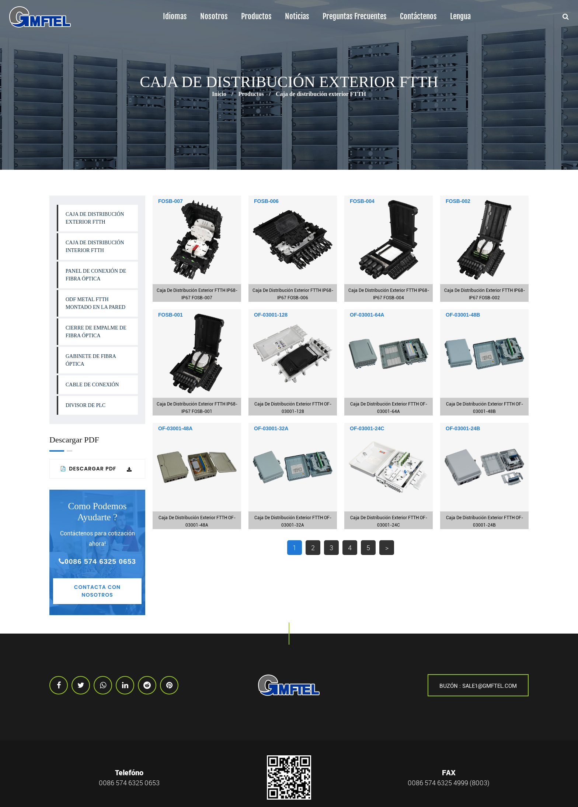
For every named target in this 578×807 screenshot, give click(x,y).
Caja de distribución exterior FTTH (95, 218)
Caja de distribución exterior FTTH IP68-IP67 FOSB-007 (197, 294)
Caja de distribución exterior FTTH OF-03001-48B (484, 407)
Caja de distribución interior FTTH (95, 246)
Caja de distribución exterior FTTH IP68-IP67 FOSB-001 (197, 407)
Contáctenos (418, 16)
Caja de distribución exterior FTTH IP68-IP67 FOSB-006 (293, 294)
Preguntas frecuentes (355, 16)
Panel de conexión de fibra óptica (96, 275)
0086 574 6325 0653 (97, 561)
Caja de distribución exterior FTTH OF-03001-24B (484, 521)
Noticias (297, 16)
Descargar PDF (96, 468)
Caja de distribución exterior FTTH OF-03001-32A (292, 521)
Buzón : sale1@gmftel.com (478, 685)
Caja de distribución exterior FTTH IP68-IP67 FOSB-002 (484, 294)
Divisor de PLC (85, 405)
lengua (460, 16)
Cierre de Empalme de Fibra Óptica (96, 331)
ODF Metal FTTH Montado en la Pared (95, 303)
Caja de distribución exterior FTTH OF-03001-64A (388, 407)
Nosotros (214, 16)
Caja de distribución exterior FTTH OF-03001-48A (197, 521)
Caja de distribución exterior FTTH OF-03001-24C (388, 521)
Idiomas (175, 16)
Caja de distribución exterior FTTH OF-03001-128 (292, 407)
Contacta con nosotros (97, 591)
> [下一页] (387, 547)
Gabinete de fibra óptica (91, 360)
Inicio (219, 94)
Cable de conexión (92, 384)
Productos (256, 16)
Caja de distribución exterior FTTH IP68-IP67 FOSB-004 (388, 294)
